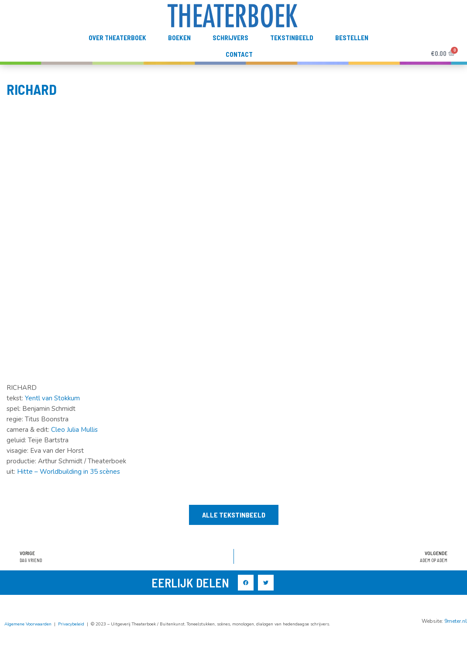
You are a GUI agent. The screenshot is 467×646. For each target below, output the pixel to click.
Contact (239, 69)
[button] (233, 530)
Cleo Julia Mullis (74, 444)
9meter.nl (455, 635)
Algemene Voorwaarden (28, 639)
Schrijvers (230, 52)
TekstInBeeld (291, 52)
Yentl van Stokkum (52, 413)
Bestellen (351, 52)
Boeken (179, 52)
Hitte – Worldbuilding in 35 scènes (68, 486)
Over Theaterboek (117, 52)
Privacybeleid (71, 639)
